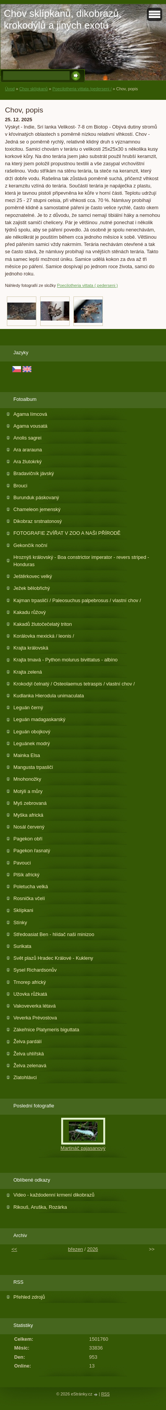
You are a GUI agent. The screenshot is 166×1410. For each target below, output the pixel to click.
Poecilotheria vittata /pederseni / (82, 88)
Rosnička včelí (29, 898)
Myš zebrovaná (30, 803)
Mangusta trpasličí (33, 767)
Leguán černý (28, 707)
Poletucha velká (30, 886)
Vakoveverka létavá (34, 1006)
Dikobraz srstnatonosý (37, 521)
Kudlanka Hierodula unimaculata (48, 695)
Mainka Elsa (26, 755)
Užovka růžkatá (30, 994)
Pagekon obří (27, 839)
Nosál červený (28, 827)
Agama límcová (30, 414)
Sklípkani (23, 910)
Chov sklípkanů (33, 88)
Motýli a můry (27, 791)
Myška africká (28, 815)
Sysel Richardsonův (35, 970)
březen (75, 1249)
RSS (105, 1394)
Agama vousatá (30, 426)
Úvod (10, 88)
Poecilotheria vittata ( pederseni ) (87, 285)
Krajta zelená (27, 672)
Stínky (20, 922)
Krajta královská (30, 648)
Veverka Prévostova (35, 1018)
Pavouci (22, 863)
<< (14, 1249)
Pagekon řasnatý (31, 850)
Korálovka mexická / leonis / (43, 636)
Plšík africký (26, 875)
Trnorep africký (29, 982)
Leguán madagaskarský (39, 719)
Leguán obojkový (31, 731)
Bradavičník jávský (33, 473)
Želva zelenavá (29, 1065)
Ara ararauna (27, 450)
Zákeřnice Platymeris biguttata (46, 1029)
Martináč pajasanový (82, 1148)
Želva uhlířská (28, 1054)
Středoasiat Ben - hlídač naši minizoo (53, 934)
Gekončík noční (30, 545)
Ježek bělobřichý (31, 588)
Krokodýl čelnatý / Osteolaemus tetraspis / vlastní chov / (74, 684)
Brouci (20, 485)
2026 (92, 1249)
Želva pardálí (27, 1041)
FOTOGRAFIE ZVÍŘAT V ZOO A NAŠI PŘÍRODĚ (66, 533)
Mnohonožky (27, 779)
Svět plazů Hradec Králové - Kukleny (53, 958)
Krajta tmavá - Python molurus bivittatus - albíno (65, 660)
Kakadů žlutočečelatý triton (42, 624)
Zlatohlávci (25, 1077)
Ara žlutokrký (27, 461)
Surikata (22, 946)
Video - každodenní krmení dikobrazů (53, 1195)
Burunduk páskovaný (36, 497)
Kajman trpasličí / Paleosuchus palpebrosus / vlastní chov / (77, 600)
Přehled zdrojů (29, 1297)
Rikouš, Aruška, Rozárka (40, 1207)
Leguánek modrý (31, 743)
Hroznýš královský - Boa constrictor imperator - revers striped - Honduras (81, 560)
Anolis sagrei (27, 438)
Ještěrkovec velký (32, 576)
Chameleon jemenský (36, 509)
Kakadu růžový (29, 612)
